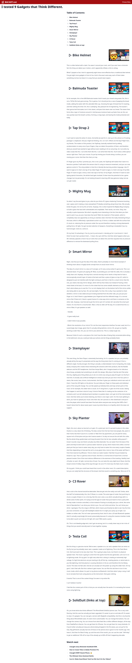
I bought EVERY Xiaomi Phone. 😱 (80, 653)
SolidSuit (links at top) (76, 45)
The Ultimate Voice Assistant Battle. (81, 656)
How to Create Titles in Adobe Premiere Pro (84, 650)
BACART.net (9, 2)
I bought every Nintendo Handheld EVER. (83, 647)
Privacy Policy (126, 2)
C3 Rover (72, 39)
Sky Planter (73, 36)
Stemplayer (73, 33)
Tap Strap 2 (73, 23)
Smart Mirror (73, 30)
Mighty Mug (73, 27)
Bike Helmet (73, 17)
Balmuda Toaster (75, 20)
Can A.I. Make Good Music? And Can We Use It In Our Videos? (90, 659)
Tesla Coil (72, 42)
